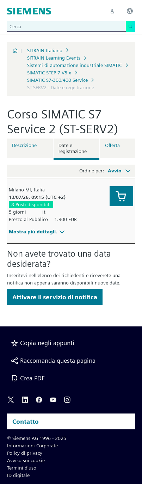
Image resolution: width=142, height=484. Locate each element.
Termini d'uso (21, 468)
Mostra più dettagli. (38, 231)
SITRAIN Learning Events (53, 58)
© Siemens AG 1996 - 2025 (36, 438)
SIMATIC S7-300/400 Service (57, 80)
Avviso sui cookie (26, 460)
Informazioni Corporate (32, 445)
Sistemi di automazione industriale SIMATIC (74, 65)
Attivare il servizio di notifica (54, 297)
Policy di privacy (24, 453)
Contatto (25, 421)
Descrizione (24, 145)
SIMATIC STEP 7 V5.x (49, 72)
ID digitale (18, 475)
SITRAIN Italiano (44, 50)
